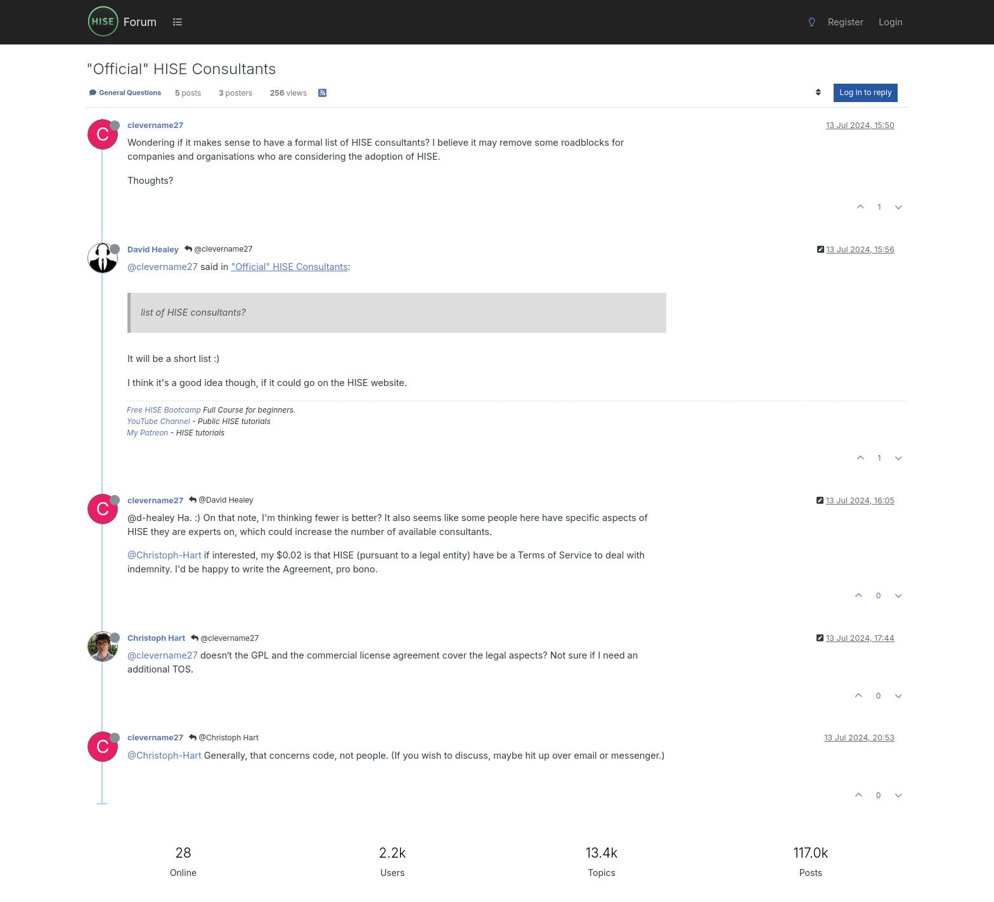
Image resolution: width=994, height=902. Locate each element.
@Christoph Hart (224, 737)
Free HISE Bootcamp (164, 410)
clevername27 (155, 125)
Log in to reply (865, 92)
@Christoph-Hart (164, 555)
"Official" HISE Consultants (289, 266)
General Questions (125, 92)
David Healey (153, 249)
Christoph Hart (156, 638)
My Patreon (147, 432)
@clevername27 (218, 249)
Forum (140, 22)
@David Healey (221, 500)
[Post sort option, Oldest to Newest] (818, 92)
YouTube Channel (158, 421)
